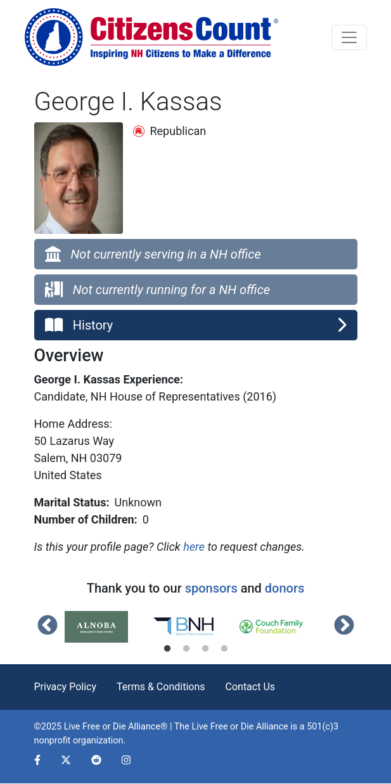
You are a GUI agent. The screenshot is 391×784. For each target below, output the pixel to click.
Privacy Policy (65, 687)
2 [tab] (186, 649)
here (194, 546)
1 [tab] (167, 649)
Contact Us (251, 687)
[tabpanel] (108, 627)
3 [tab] (205, 649)
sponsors (211, 588)
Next (344, 626)
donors (284, 588)
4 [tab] (224, 649)
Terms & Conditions (161, 687)
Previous (47, 626)
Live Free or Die (222, 726)
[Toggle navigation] (349, 37)
